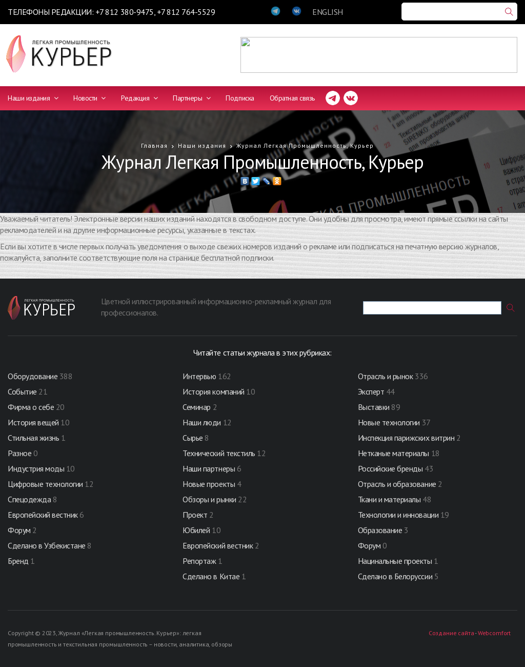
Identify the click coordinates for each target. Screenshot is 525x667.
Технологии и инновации (399, 514)
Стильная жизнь (34, 438)
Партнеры (191, 98)
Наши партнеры (209, 468)
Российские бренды (390, 468)
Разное (19, 453)
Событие (22, 391)
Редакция (139, 98)
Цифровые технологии (46, 484)
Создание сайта (451, 633)
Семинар (197, 407)
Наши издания (33, 98)
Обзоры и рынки (210, 499)
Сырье (193, 438)
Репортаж (199, 561)
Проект (196, 514)
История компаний (213, 391)
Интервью (199, 376)
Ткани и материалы (390, 499)
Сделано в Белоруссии (395, 576)
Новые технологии (389, 422)
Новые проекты (209, 484)
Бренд (18, 561)
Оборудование (32, 376)
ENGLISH (327, 12)
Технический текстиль (219, 453)
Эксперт (371, 391)
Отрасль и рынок (386, 376)
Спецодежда (29, 499)
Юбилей (196, 530)
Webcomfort (494, 633)
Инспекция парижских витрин (406, 438)
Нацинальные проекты (396, 561)
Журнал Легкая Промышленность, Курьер (305, 145)
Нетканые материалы (393, 453)
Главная (154, 145)
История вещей (33, 422)
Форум (19, 530)
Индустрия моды (36, 468)
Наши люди (202, 422)
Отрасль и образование (397, 484)
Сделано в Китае (211, 576)
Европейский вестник (43, 514)
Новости (89, 98)
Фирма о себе (31, 407)
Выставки (374, 407)
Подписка (240, 98)
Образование (381, 530)
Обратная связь (292, 98)
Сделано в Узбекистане (47, 545)
